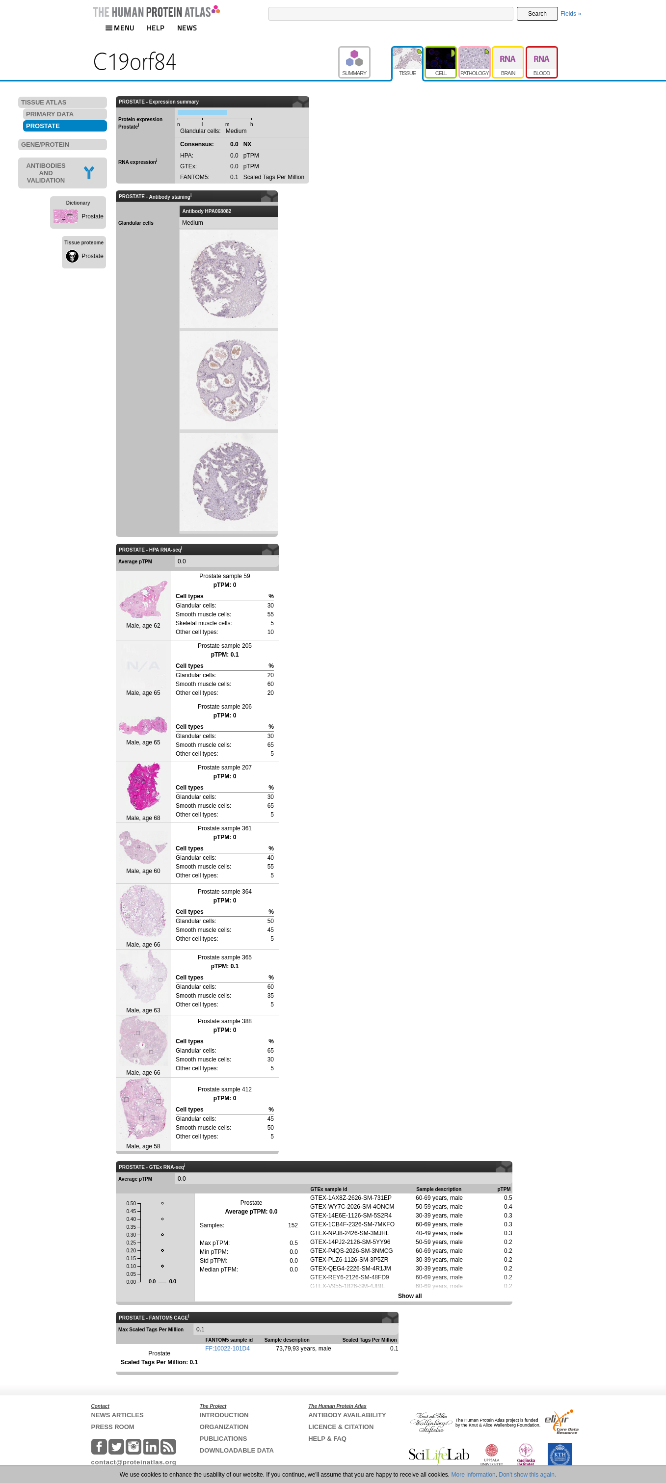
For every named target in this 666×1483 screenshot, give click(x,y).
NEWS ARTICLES (117, 1415)
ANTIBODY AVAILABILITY (347, 1415)
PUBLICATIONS (223, 1438)
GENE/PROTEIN (45, 144)
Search (537, 13)
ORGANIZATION (224, 1426)
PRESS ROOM (112, 1426)
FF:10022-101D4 (227, 1348)
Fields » (570, 13)
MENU (119, 28)
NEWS (187, 28)
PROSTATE (43, 126)
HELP (155, 28)
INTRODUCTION (224, 1415)
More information (474, 1474)
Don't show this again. (527, 1474)
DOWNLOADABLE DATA (237, 1450)
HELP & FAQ (327, 1438)
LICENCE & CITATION (340, 1426)
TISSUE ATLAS (43, 102)
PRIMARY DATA (50, 114)
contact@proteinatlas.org (134, 1462)
